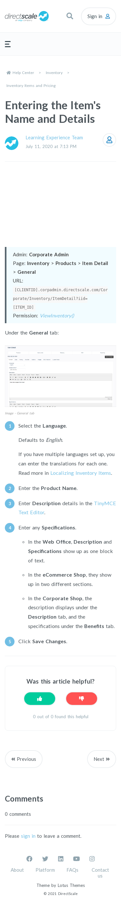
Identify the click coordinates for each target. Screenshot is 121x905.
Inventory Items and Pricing (30, 85)
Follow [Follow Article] (109, 140)
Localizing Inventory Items (80, 473)
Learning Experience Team (54, 137)
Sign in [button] (94, 16)
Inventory (54, 72)
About (17, 870)
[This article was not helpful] (82, 699)
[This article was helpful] (40, 699)
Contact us (100, 872)
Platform (45, 870)
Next (99, 759)
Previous (26, 759)
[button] (69, 16)
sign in (28, 836)
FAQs (72, 870)
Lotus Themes (71, 885)
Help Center (23, 72)
